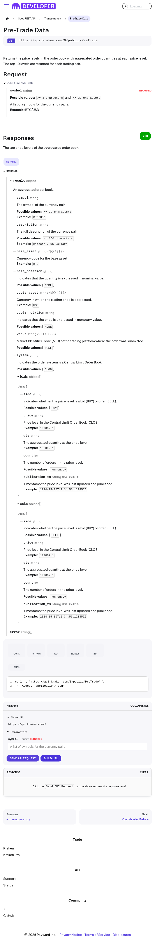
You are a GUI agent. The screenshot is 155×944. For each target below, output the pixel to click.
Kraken (8, 848)
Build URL (51, 758)
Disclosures (122, 935)
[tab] (11, 162)
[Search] (137, 6)
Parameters (19, 732)
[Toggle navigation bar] (6, 6)
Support (9, 879)
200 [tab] (145, 136)
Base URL (17, 717)
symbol (13, 739)
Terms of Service (97, 935)
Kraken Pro (11, 855)
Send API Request (23, 758)
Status (8, 885)
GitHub (8, 916)
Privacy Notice (71, 935)
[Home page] (7, 19)
